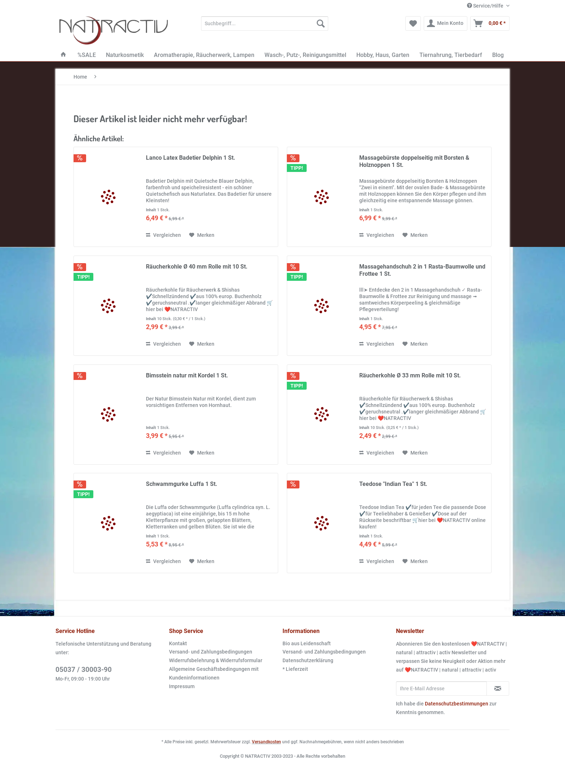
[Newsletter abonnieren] (497, 688)
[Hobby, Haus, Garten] (382, 55)
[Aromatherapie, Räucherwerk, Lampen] (204, 55)
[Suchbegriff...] (264, 23)
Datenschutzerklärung (307, 660)
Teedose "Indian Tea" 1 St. (393, 484)
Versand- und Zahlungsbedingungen (210, 652)
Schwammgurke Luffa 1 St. (181, 484)
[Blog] (498, 55)
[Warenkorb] (490, 23)
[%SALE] (86, 55)
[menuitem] (264, 26)
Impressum (182, 686)
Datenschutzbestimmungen (456, 704)
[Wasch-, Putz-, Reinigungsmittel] (305, 55)
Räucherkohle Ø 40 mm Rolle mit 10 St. (197, 266)
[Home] (63, 55)
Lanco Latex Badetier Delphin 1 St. (190, 157)
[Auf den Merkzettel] (201, 235)
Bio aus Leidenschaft (306, 643)
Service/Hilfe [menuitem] (485, 6)
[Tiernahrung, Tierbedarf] (450, 55)
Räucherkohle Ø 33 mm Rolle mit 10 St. (410, 375)
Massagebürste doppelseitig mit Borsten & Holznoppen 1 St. (414, 161)
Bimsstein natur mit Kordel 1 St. (187, 375)
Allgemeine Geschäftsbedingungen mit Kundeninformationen (214, 673)
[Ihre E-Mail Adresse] (441, 688)
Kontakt (178, 643)
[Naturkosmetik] (125, 55)
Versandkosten (266, 741)
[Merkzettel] (413, 23)
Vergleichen (163, 235)
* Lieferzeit (295, 669)
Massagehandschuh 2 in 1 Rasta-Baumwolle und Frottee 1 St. (422, 270)
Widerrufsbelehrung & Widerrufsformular (215, 660)
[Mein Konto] (445, 23)
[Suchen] (320, 23)
